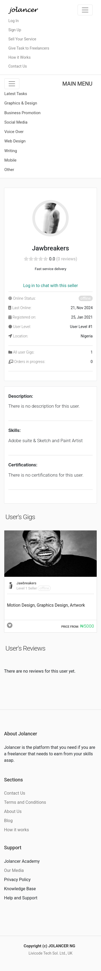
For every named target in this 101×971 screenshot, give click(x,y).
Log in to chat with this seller (50, 285)
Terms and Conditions (25, 802)
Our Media (14, 870)
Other (9, 169)
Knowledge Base (20, 888)
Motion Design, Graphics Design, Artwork (46, 605)
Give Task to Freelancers (28, 48)
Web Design (15, 141)
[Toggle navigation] (85, 10)
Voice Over (13, 131)
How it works (16, 829)
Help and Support (20, 897)
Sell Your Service (22, 39)
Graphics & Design (20, 103)
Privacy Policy (17, 879)
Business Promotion (22, 112)
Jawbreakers (26, 583)
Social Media (15, 122)
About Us (13, 811)
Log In (13, 21)
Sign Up (14, 30)
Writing (10, 150)
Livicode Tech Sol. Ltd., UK (50, 953)
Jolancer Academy (22, 861)
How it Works (19, 57)
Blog (8, 820)
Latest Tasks (15, 93)
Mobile (10, 160)
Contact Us (17, 66)
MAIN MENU (77, 84)
